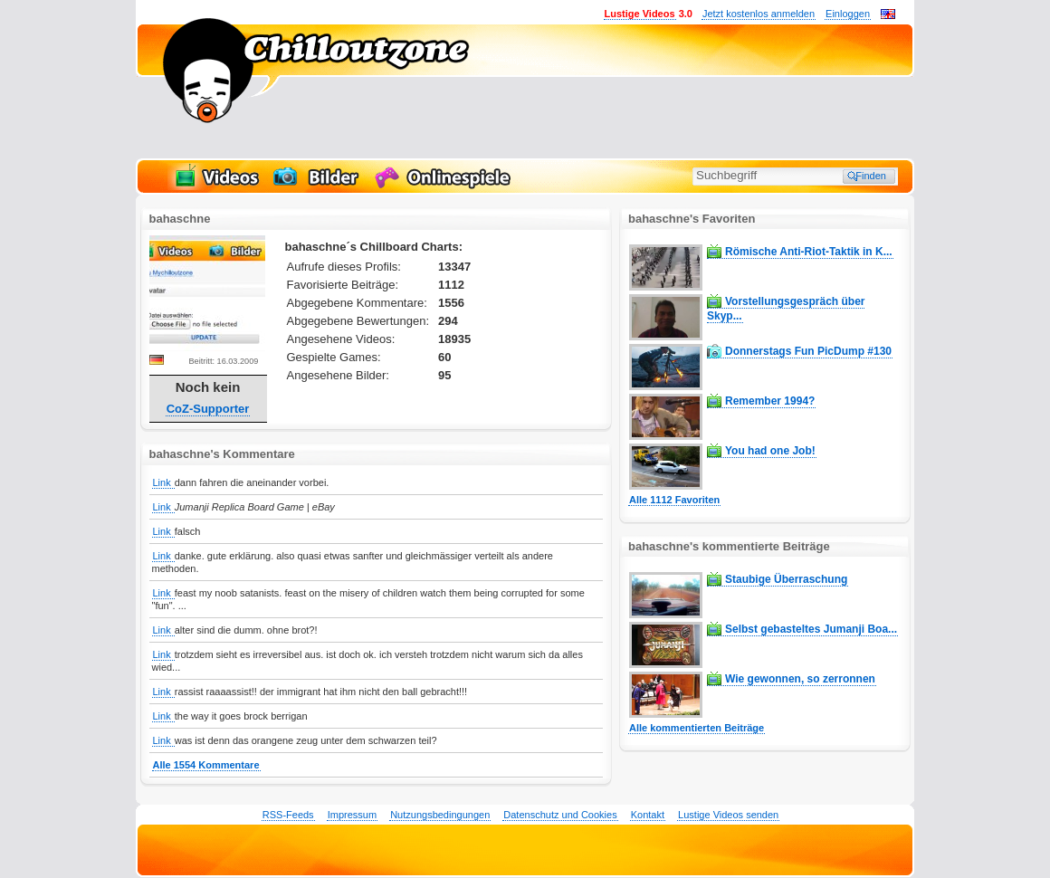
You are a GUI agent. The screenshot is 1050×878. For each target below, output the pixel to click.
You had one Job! (770, 450)
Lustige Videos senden (728, 814)
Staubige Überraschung (786, 579)
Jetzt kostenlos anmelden (758, 13)
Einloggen (848, 13)
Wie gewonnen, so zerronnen (800, 679)
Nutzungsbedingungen (440, 814)
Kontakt (647, 814)
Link (163, 482)
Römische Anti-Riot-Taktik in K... (808, 251)
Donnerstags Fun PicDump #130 (808, 351)
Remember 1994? (770, 401)
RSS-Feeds (288, 814)
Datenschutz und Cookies (559, 814)
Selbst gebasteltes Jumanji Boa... (811, 629)
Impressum (352, 814)
